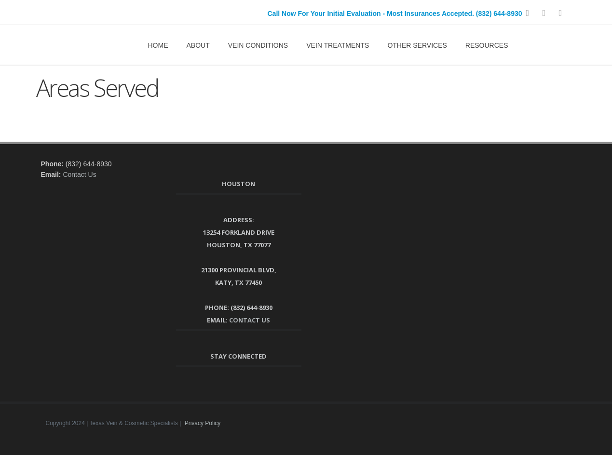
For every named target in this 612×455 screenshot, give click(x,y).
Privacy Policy (203, 423)
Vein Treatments (337, 45)
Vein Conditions (258, 45)
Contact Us (79, 174)
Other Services (417, 45)
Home (158, 45)
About (198, 45)
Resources (486, 45)
